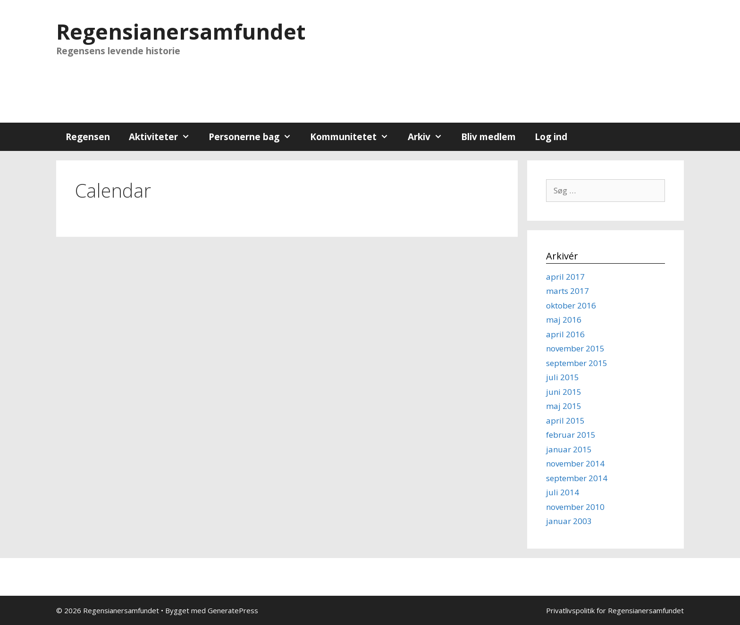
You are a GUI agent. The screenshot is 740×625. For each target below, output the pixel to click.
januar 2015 (569, 449)
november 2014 (575, 463)
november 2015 (575, 348)
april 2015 (565, 420)
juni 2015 (563, 391)
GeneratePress (233, 610)
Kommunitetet (354, 137)
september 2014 (576, 478)
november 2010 (575, 506)
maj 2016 (563, 319)
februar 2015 (571, 434)
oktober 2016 (571, 305)
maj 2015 (563, 405)
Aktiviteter (164, 137)
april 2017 (565, 276)
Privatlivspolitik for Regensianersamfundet (615, 610)
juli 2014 (562, 492)
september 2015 (576, 363)
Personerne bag (255, 137)
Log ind (551, 137)
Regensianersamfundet (180, 31)
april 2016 (565, 334)
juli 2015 (562, 377)
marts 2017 (567, 290)
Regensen (88, 137)
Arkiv (430, 137)
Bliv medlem (488, 137)
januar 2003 (569, 521)
